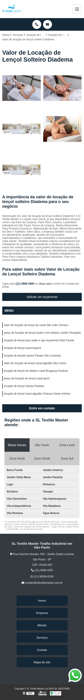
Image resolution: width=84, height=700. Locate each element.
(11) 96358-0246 (42, 576)
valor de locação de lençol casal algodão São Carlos (35, 363)
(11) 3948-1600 (25, 283)
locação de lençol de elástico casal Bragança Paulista (36, 370)
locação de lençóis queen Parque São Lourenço (32, 355)
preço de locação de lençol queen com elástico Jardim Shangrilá (42, 332)
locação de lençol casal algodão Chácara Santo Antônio (37, 393)
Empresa (42, 613)
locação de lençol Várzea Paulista (24, 386)
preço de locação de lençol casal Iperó (27, 378)
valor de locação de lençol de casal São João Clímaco (36, 325)
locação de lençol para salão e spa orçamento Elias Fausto (39, 340)
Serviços (42, 637)
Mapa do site (42, 662)
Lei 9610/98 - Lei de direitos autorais (24, 529)
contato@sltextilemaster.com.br (42, 582)
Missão (42, 625)
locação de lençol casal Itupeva (22, 348)
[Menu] (77, 9)
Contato (42, 650)
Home (42, 600)
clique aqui (45, 283)
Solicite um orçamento (42, 297)
